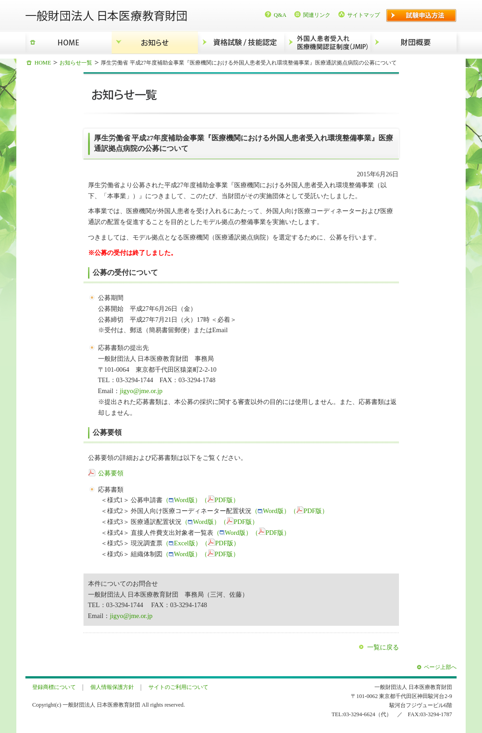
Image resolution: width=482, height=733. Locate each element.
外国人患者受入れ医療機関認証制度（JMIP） (327, 42)
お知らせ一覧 (75, 63)
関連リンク (316, 15)
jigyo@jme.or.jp (141, 390)
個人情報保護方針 (112, 687)
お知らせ (155, 42)
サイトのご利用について (178, 687)
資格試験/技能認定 (241, 42)
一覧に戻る (383, 647)
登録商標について (54, 687)
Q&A (280, 15)
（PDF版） (220, 500)
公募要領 (110, 473)
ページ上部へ (440, 667)
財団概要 (413, 42)
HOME (68, 42)
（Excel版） (182, 543)
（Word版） (181, 500)
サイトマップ (363, 15)
